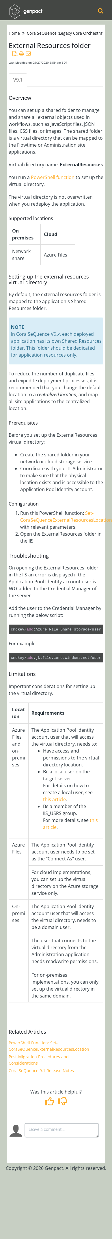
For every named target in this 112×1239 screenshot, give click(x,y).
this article (54, 799)
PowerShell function (52, 177)
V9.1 (18, 80)
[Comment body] (62, 1130)
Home (14, 33)
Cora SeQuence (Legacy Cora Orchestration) (69, 33)
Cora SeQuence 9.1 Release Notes (41, 1070)
